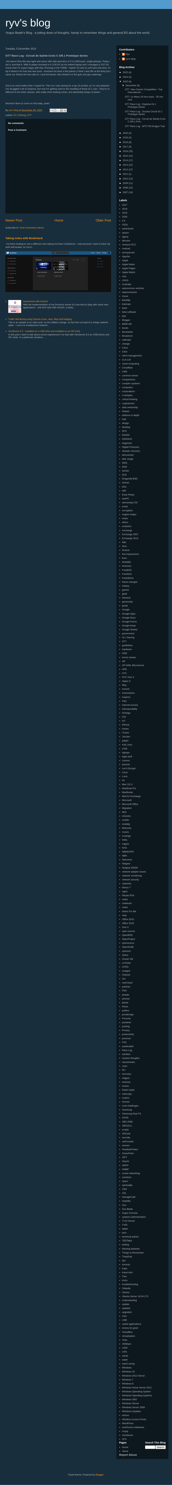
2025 (126, 72)
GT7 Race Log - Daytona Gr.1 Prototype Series (140, 105)
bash (124, 308)
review (125, 1086)
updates (126, 1308)
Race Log (127, 1050)
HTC (124, 673)
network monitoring (132, 875)
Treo (124, 1276)
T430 (124, 1224)
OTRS (125, 967)
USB (124, 1320)
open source (128, 931)
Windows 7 (127, 1379)
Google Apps (128, 613)
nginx (125, 891)
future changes (129, 582)
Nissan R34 (128, 895)
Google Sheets (129, 629)
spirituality (127, 1185)
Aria (124, 276)
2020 (126, 133)
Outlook (126, 974)
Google (126, 609)
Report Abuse (128, 1454)
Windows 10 (128, 1371)
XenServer (127, 1435)
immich (125, 689)
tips (124, 1260)
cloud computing (130, 363)
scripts (125, 1129)
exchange (127, 530)
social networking (131, 1173)
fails (124, 542)
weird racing (128, 1363)
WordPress (127, 1423)
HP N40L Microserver (133, 665)
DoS (124, 474)
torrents (126, 1264)
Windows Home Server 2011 (137, 1387)
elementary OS (130, 502)
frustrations (127, 578)
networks (126, 883)
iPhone (125, 724)
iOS (124, 716)
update (125, 1304)
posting (126, 1026)
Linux (125, 772)
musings (126, 836)
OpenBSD (127, 935)
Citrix (124, 351)
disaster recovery (131, 451)
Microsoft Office (130, 804)
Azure (125, 296)
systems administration (134, 1217)
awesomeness (129, 292)
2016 (126, 151)
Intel (124, 701)
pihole (125, 1002)
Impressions (128, 693)
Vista (124, 1340)
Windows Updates (131, 1411)
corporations (128, 391)
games (125, 589)
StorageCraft (128, 1197)
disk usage (127, 459)
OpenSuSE (128, 947)
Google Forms (129, 621)
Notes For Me (129, 911)
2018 (126, 142)
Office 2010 (128, 919)
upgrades (127, 1312)
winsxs (125, 1415)
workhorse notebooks (133, 1427)
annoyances (128, 252)
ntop (124, 915)
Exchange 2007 (130, 534)
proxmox (126, 1038)
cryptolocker (128, 403)
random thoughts (131, 1058)
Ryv (128, 54)
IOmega (126, 713)
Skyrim (125, 1161)
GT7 (29, 115)
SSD (124, 1189)
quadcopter (128, 1046)
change (126, 343)
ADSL (125, 224)
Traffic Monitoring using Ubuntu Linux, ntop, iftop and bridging (40, 319)
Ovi (124, 978)
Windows (127, 1367)
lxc (123, 780)
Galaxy (125, 586)
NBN (124, 855)
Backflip (126, 300)
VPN (124, 1351)
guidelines (127, 645)
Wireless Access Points (134, 1419)
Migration (127, 808)
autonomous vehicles (133, 288)
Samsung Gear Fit (131, 1113)
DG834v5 (127, 439)
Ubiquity (126, 1288)
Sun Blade (127, 1209)
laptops (126, 752)
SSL (124, 1193)
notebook (127, 903)
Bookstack (127, 332)
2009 (126, 183)
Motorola (126, 828)
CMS (124, 371)
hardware (127, 649)
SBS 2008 (127, 1121)
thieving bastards (131, 1248)
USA (124, 1316)
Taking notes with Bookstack (24, 238)
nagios (125, 843)
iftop (124, 685)
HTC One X (128, 677)
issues (125, 728)
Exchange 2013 (130, 538)
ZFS (124, 1439)
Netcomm (127, 859)
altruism (126, 240)
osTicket (126, 963)
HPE (124, 669)
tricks (124, 1280)
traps (124, 1268)
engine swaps (129, 514)
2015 (126, 155)
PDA (124, 990)
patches (126, 986)
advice (125, 232)
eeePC (125, 498)
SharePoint (127, 1153)
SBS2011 (127, 1125)
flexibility (126, 562)
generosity (127, 601)
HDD (124, 653)
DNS (124, 466)
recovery (126, 1074)
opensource (128, 943)
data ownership (130, 407)
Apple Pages (128, 268)
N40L (125, 840)
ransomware (128, 1062)
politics (125, 1010)
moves (125, 832)
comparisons (128, 379)
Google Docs (128, 617)
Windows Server (130, 1403)
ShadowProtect (130, 1149)
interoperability (129, 709)
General (126, 597)
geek (124, 593)
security (126, 1137)
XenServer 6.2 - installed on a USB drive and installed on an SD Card (44, 331)
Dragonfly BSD (129, 478)
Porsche (126, 1018)
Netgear (126, 863)
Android (126, 248)
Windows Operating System (136, 1391)
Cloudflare (127, 367)
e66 (124, 490)
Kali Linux (127, 744)
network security (130, 879)
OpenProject (128, 939)
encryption (127, 510)
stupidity (126, 1201)
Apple (125, 260)
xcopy (125, 1431)
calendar (126, 339)
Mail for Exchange (131, 796)
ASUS (125, 280)
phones (126, 998)
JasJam (126, 736)
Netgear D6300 (130, 867)
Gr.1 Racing (20, 115)
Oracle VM (127, 959)
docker (125, 470)
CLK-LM (126, 359)
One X (125, 927)
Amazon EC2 (129, 244)
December (131, 85)
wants (125, 1355)
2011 (126, 174)
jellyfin (125, 740)
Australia (126, 284)
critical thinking (129, 399)
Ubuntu (126, 1292)
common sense (130, 375)
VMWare (126, 1344)
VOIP (125, 1348)
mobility (126, 824)
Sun (124, 1205)
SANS (125, 1117)
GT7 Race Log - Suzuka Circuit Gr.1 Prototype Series (143, 113)
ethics (125, 522)
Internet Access (130, 705)
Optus (125, 955)
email (125, 506)
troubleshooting (130, 1284)
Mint (124, 812)
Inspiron (126, 697)
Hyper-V (126, 681)
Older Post (103, 220)
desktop (126, 427)
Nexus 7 (126, 887)
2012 (126, 169)
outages (126, 970)
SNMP (125, 1169)
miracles (126, 816)
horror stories (129, 657)
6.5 (123, 220)
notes (125, 907)
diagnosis (127, 443)
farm (124, 546)
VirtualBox (127, 1332)
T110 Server (128, 1221)
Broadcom (127, 335)
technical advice (130, 1236)
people (125, 994)
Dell (124, 419)
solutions (126, 1177)
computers (127, 387)
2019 (126, 137)
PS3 (124, 1042)
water (125, 1359)
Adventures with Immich (35, 301)
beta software (129, 312)
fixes (124, 558)
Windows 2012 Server (133, 1375)
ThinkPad (127, 1256)
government (128, 633)
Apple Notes (128, 264)
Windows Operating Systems (137, 1395)
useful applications (131, 1324)
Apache (126, 256)
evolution (126, 526)
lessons (126, 764)
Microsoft (127, 800)
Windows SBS (129, 1399)
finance (126, 550)
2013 (126, 164)
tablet (125, 1228)
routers (125, 1097)
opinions (126, 951)
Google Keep (129, 625)
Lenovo (126, 760)
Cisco (125, 347)
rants (124, 1066)
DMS (124, 462)
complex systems (131, 383)
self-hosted (127, 1141)
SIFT (124, 1157)
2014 (126, 160)
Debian (125, 411)
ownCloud (127, 982)
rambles (126, 1054)
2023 (126, 81)
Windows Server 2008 (133, 1407)
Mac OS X (127, 784)
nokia (125, 899)
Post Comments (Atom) (32, 227)
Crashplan (127, 395)
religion (126, 1078)
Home (59, 220)
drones (125, 482)
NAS (124, 847)
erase (125, 518)
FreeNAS (127, 574)
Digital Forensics (130, 447)
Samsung (127, 1109)
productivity (128, 1034)
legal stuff (127, 756)
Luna (124, 776)
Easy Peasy (128, 494)
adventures (127, 228)
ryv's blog (28, 23)
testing (125, 1244)
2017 (126, 146)
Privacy (126, 1030)
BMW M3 (127, 324)
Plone (125, 1006)
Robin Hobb (128, 1090)
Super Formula (129, 1213)
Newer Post (13, 220)
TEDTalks (127, 1240)
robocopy (127, 1094)
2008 (126, 187)
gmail (125, 605)
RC (123, 1070)
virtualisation (128, 1336)
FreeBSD (127, 570)
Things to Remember (133, 1252)
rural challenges (130, 1105)
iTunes (125, 732)
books (125, 328)
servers (126, 1145)
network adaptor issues (134, 871)
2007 (126, 192)
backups (126, 304)
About (125, 1451)
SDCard (126, 1133)
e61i (124, 486)
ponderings (127, 1014)
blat (124, 316)
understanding (129, 1300)
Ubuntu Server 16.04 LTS (135, 1296)
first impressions (130, 554)
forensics (126, 566)
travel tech (127, 1272)
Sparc (125, 1181)
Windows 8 (127, 1383)
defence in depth (130, 415)
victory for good (130, 1328)
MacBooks (127, 792)
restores (126, 1082)
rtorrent (126, 1101)
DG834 (125, 435)
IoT (123, 720)
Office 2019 (128, 923)
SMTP (125, 1165)
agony (125, 236)
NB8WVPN (127, 851)
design (125, 423)
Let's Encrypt (128, 768)
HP (123, 661)
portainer (126, 1022)
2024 (126, 77)
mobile (125, 820)
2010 (126, 178)
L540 (124, 748)
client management (132, 355)
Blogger (126, 320)
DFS (124, 431)
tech (124, 1232)
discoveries (128, 455)
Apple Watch (128, 272)
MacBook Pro (129, 788)
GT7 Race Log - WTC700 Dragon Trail (145, 126)
